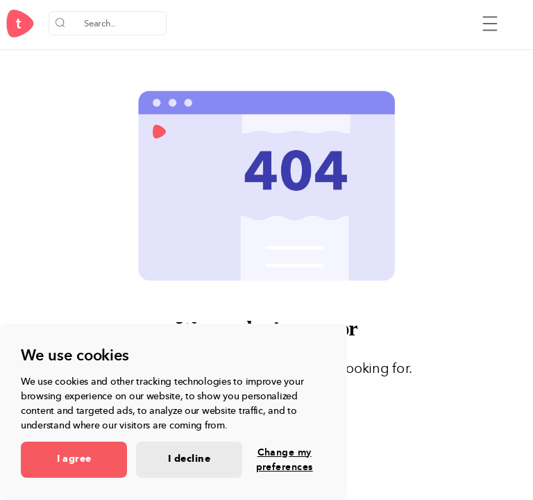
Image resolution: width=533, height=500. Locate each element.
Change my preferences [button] (284, 459)
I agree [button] (74, 459)
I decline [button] (189, 459)
